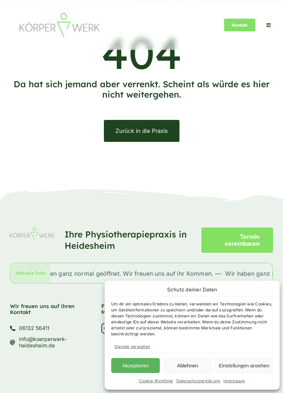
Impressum (234, 380)
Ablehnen (187, 365)
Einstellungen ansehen (244, 365)
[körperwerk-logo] (60, 15)
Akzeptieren (135, 365)
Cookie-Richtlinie (156, 380)
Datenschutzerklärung (198, 380)
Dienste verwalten (132, 346)
